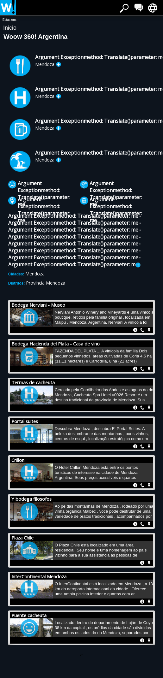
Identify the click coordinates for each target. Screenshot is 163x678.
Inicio (9, 28)
